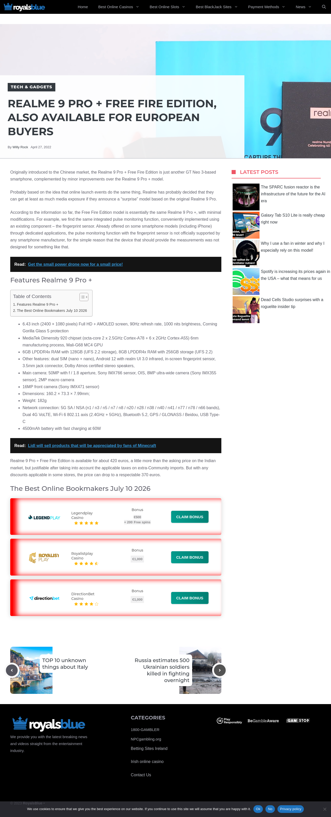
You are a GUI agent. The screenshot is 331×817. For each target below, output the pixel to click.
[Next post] (219, 670)
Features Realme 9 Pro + (37, 304)
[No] (324, 809)
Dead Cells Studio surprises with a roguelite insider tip (278, 309)
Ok (258, 809)
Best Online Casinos (121, 7)
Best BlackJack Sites (219, 7)
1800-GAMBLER (145, 729)
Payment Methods (269, 7)
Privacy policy (290, 809)
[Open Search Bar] (324, 7)
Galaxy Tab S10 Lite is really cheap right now (279, 225)
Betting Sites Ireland (149, 748)
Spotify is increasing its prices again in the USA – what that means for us (281, 281)
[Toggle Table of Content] (81, 297)
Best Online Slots (170, 7)
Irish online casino (147, 761)
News (306, 7)
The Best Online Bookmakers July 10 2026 (52, 311)
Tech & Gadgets (31, 86)
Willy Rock (20, 147)
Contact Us (141, 775)
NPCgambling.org (146, 739)
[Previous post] (11, 670)
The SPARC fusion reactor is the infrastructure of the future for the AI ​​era (279, 197)
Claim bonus (189, 517)
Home (83, 7)
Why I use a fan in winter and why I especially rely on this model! (278, 253)
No (270, 809)
